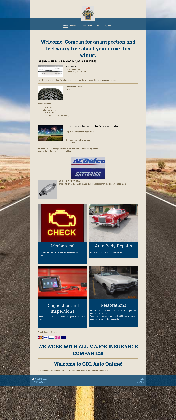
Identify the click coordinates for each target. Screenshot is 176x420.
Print (35, 379)
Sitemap (43, 379)
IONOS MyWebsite (40, 382)
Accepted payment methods (48, 332)
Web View (140, 382)
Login (142, 379)
